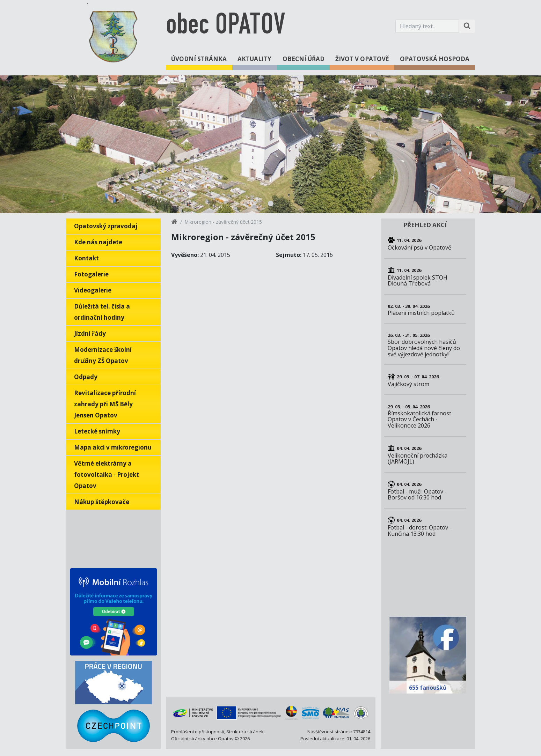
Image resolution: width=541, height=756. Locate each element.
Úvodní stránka (199, 59)
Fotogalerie (91, 274)
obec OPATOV (225, 26)
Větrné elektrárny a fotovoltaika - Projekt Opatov (106, 474)
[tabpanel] (270, 144)
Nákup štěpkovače (101, 502)
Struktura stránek (245, 731)
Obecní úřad (303, 59)
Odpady (85, 377)
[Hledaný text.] (427, 26)
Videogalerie (92, 290)
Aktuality (254, 59)
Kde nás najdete (98, 242)
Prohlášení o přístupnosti (197, 731)
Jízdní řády (90, 333)
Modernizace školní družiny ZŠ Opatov (103, 355)
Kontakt (86, 258)
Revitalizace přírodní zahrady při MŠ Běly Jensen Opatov (105, 404)
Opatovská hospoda (434, 59)
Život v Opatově (362, 59)
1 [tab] (270, 203)
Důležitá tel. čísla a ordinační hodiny (102, 311)
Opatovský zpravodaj (106, 226)
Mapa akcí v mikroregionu (113, 447)
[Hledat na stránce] (467, 26)
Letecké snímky (97, 431)
